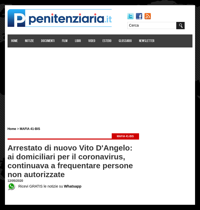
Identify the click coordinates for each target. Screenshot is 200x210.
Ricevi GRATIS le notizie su (44, 186)
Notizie (29, 41)
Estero (107, 41)
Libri (78, 41)
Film (65, 41)
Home (14, 41)
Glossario (125, 41)
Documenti (48, 41)
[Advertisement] (100, 84)
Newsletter (147, 41)
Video (91, 41)
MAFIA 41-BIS (30, 129)
